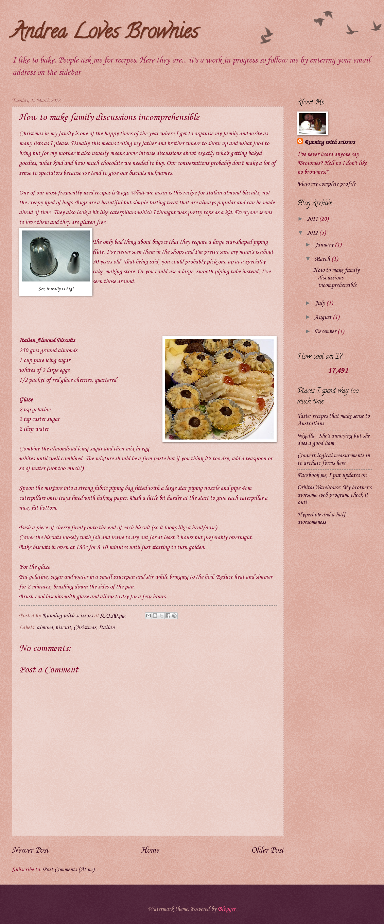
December (326, 331)
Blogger (226, 909)
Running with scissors (329, 142)
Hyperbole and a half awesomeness (321, 518)
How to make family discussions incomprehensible (336, 278)
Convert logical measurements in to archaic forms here (333, 459)
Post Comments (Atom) (68, 869)
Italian (107, 627)
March (323, 259)
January (325, 245)
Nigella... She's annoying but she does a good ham (333, 439)
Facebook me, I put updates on (331, 475)
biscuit (63, 627)
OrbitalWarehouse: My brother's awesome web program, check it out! (334, 495)
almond (45, 627)
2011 (313, 219)
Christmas (84, 627)
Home (150, 850)
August (324, 317)
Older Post (267, 850)
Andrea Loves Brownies (105, 34)
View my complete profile (326, 184)
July (320, 303)
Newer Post (30, 850)
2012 (313, 233)
